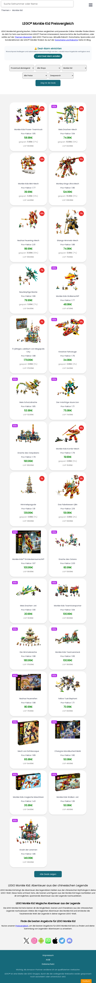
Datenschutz (48, 964)
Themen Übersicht (23, 37)
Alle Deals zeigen (48, 874)
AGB (48, 959)
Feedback (86, 981)
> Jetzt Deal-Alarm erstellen (48, 56)
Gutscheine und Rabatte (66, 40)
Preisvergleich (22, 925)
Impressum (48, 955)
